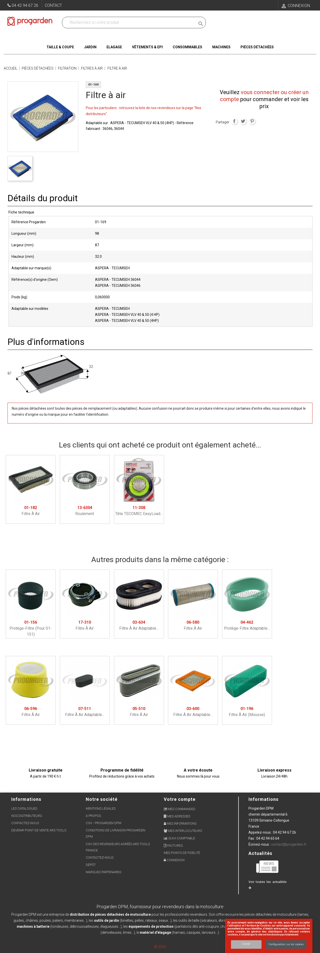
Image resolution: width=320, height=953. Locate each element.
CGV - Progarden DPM (103, 823)
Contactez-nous (25, 823)
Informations (263, 799)
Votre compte (180, 799)
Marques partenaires (103, 872)
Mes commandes (179, 809)
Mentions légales (101, 808)
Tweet (243, 121)
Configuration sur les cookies (286, 944)
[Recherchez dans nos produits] (129, 22)
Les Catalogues (24, 808)
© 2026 (160, 947)
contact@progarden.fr (288, 844)
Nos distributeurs (26, 816)
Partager (234, 121)
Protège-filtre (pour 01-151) (31, 628)
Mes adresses (177, 816)
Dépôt (91, 865)
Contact (53, 5)
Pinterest (252, 121)
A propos (93, 816)
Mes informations (180, 823)
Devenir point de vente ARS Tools (38, 830)
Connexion (174, 860)
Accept (246, 943)
